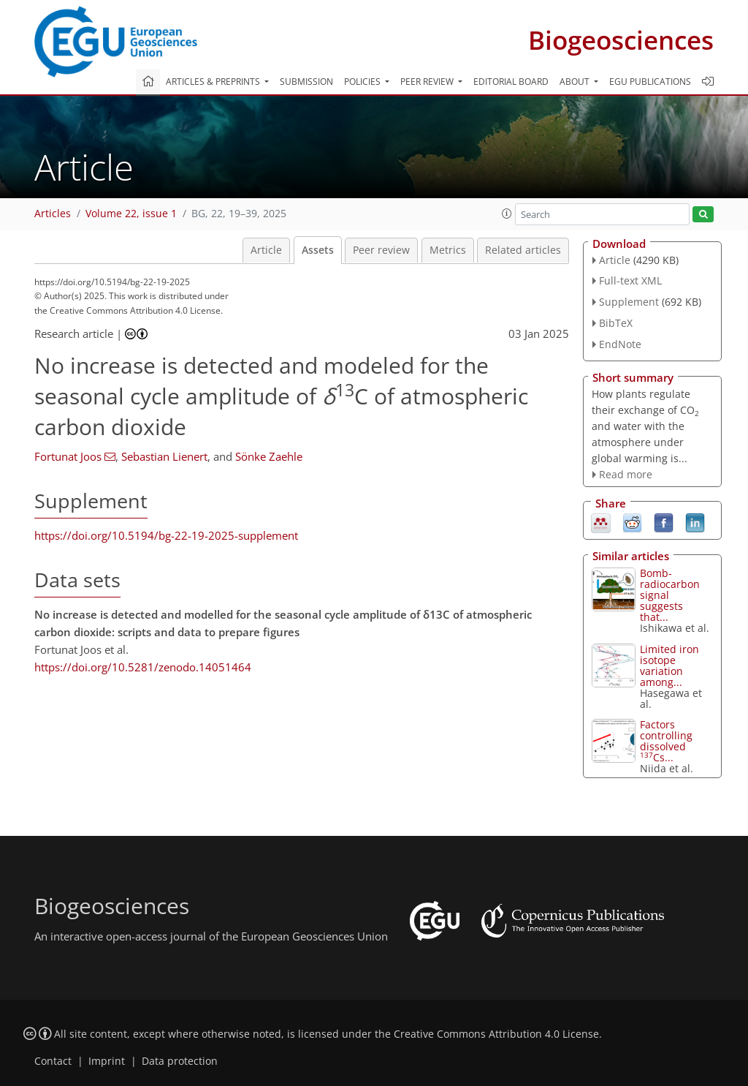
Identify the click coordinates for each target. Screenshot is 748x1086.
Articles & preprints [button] (214, 81)
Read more (625, 474)
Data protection (180, 1061)
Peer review (381, 250)
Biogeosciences (621, 40)
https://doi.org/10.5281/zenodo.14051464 (142, 667)
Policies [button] (363, 81)
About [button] (576, 81)
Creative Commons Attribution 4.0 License (496, 1034)
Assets (318, 250)
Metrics (448, 250)
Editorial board (511, 81)
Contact (53, 1061)
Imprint (106, 1061)
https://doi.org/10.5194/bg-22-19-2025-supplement (166, 535)
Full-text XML (630, 280)
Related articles (523, 250)
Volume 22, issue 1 (131, 213)
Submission (306, 81)
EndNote (620, 344)
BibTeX (616, 323)
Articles (52, 213)
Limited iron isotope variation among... (669, 665)
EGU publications (650, 81)
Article (266, 250)
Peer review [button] (428, 81)
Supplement (629, 302)
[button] (507, 213)
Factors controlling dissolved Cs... (666, 740)
